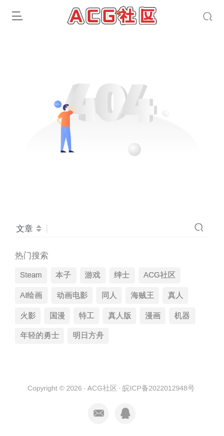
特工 (86, 316)
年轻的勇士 (39, 335)
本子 (63, 275)
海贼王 (142, 295)
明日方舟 (88, 335)
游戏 (92, 275)
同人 (109, 295)
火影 (28, 316)
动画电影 (72, 295)
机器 (182, 316)
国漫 (57, 316)
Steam (31, 275)
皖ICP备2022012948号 (158, 388)
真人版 (119, 316)
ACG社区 (159, 275)
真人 (175, 295)
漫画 (153, 316)
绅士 (122, 275)
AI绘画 (31, 295)
